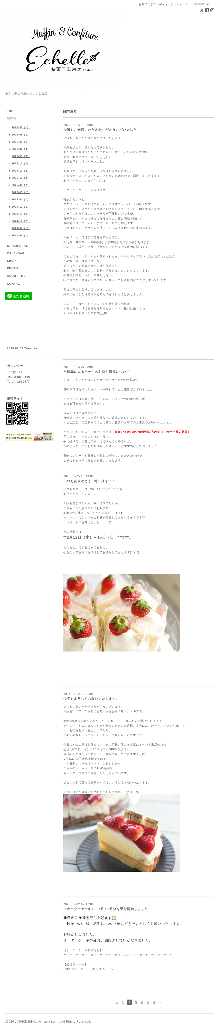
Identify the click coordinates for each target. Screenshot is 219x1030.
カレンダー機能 (74, 773)
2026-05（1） (21, 134)
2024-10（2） (21, 221)
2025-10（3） (21, 177)
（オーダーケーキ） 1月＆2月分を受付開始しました (105, 909)
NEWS (11, 118)
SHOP (11, 260)
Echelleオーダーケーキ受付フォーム (88, 969)
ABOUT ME (16, 276)
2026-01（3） (21, 156)
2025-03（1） (21, 192)
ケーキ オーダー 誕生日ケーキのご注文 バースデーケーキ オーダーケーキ (117, 955)
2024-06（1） (21, 235)
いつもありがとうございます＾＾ (89, 481)
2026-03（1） (21, 141)
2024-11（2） (21, 213)
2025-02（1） (21, 199)
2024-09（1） (21, 228)
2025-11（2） (21, 170)
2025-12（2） (21, 163)
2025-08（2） (21, 185)
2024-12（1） (21, 206)
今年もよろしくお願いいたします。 (91, 698)
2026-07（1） (21, 127)
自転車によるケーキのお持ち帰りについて (96, 372)
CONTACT (14, 283)
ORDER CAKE (17, 246)
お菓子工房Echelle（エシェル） (37, 1021)
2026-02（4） (21, 149)
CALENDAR (15, 253)
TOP (10, 111)
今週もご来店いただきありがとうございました (100, 130)
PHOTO (12, 268)
